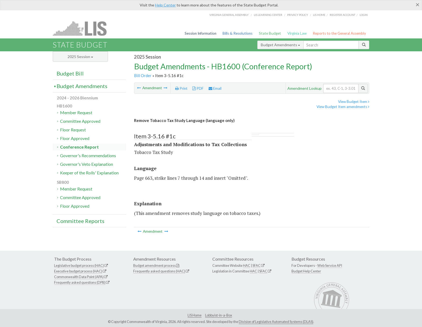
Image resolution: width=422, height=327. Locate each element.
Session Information (200, 33)
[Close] (418, 4)
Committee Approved (80, 121)
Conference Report (79, 146)
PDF (197, 88)
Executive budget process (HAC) (78, 271)
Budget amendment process (154, 265)
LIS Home (195, 315)
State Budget (270, 33)
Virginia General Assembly (229, 14)
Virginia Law (297, 33)
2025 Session (80, 56)
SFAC (256, 265)
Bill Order (143, 75)
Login (364, 14)
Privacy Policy (297, 14)
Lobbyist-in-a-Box (218, 315)
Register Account (342, 14)
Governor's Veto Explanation (86, 164)
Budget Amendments (280, 44)
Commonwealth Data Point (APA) (79, 277)
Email (215, 88)
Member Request (76, 112)
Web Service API (329, 265)
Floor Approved (74, 138)
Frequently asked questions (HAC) (159, 271)
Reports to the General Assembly (339, 33)
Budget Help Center (306, 271)
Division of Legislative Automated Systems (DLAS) (276, 321)
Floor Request (73, 129)
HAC (246, 265)
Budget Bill (70, 73)
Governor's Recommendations (88, 155)
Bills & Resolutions (237, 33)
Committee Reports (80, 221)
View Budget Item (353, 101)
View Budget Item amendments (342, 107)
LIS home (319, 14)
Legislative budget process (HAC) (79, 265)
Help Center (165, 5)
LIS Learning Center (268, 14)
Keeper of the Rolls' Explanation (89, 172)
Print (181, 88)
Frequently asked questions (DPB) (79, 282)
